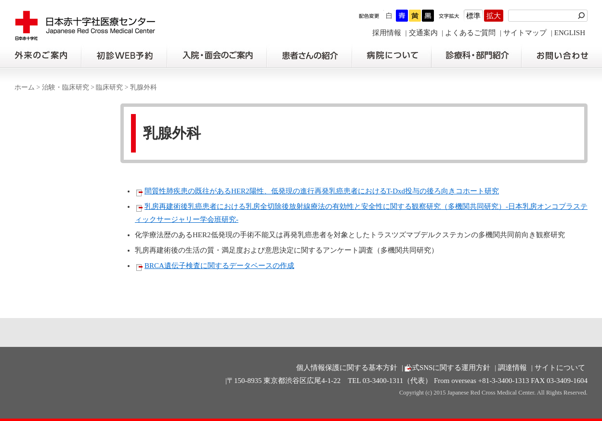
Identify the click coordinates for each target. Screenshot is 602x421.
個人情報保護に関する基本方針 (346, 367)
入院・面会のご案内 (217, 55)
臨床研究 (109, 87)
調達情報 (512, 367)
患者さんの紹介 (309, 55)
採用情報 (386, 33)
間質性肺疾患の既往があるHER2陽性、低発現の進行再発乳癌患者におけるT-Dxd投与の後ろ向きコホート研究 (321, 191)
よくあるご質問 (470, 33)
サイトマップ (525, 33)
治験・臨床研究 (65, 87)
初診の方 (124, 55)
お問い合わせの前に (562, 55)
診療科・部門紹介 (477, 55)
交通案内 (423, 33)
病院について (392, 55)
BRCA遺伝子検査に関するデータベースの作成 (219, 265)
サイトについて (560, 367)
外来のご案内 (40, 55)
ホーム (24, 87)
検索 (583, 16)
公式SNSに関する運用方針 (448, 367)
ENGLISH (569, 33)
